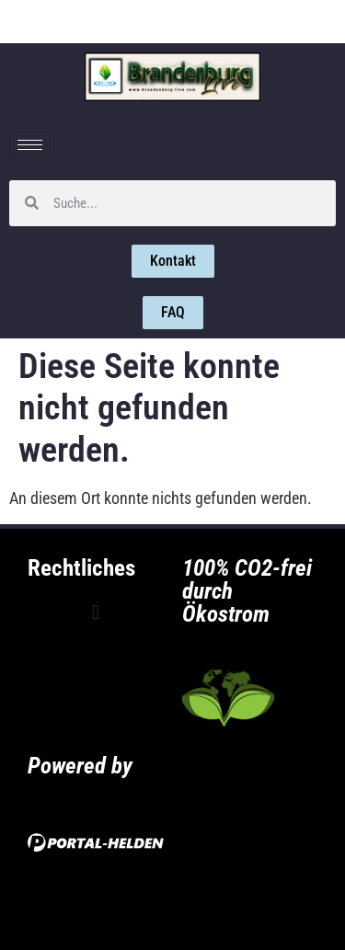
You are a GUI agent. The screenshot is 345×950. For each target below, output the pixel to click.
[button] (95, 613)
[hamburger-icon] (30, 145)
